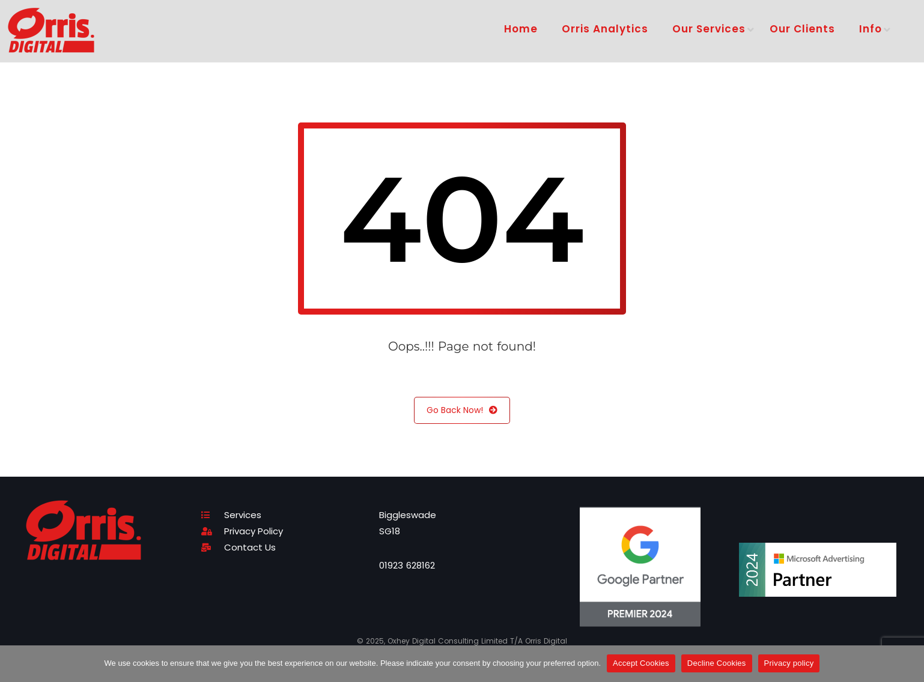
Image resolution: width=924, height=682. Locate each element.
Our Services (709, 29)
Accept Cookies (641, 663)
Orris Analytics (605, 29)
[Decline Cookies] (909, 663)
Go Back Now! (462, 410)
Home (521, 29)
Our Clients (802, 29)
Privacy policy (789, 663)
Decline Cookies (716, 663)
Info (870, 29)
